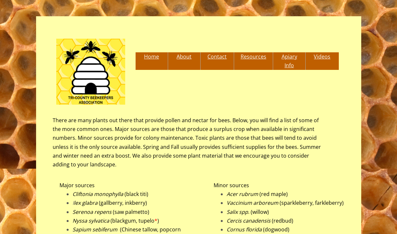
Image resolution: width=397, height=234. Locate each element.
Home (151, 56)
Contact (217, 56)
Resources (253, 56)
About (184, 56)
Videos (322, 56)
